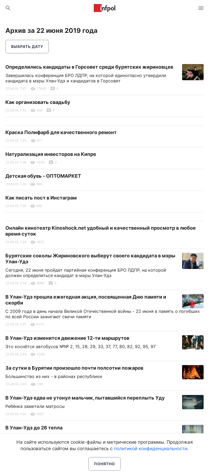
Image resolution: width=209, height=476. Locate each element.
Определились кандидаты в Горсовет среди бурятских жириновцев (89, 67)
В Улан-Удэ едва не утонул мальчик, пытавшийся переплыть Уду (85, 398)
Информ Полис (104, 8)
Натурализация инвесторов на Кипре (50, 154)
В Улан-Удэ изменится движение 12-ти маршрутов (67, 338)
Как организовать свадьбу (37, 102)
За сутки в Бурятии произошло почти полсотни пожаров (74, 368)
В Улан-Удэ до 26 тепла (33, 427)
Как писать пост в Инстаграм (41, 198)
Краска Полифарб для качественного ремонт (61, 132)
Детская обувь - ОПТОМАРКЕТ (43, 176)
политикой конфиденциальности (150, 448)
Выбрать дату (27, 46)
